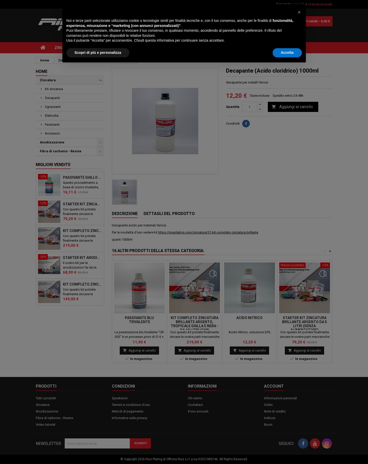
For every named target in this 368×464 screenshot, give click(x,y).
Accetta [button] (287, 450)
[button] (299, 410)
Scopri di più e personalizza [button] (98, 450)
